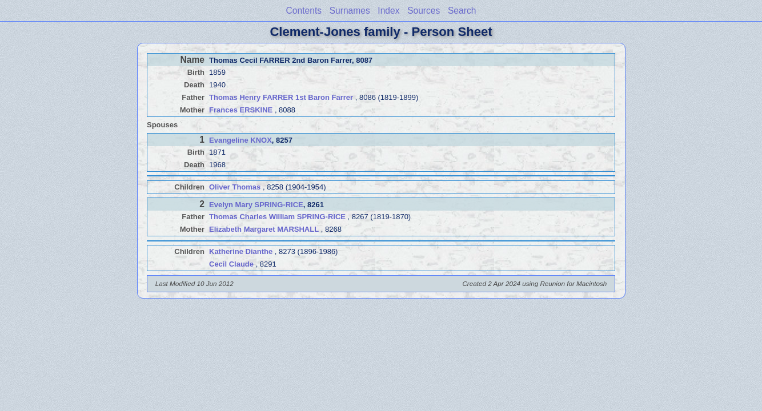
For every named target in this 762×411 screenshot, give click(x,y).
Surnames (350, 10)
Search (462, 10)
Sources (423, 10)
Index (388, 10)
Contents (304, 10)
